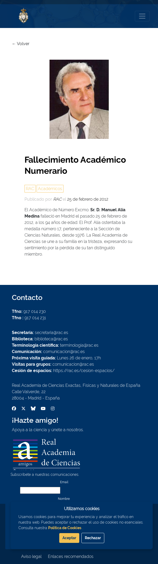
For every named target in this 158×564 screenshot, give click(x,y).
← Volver (20, 43)
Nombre (64, 499)
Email (64, 482)
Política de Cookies (64, 528)
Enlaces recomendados (70, 556)
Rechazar (93, 538)
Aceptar (69, 538)
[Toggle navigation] (142, 16)
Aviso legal (31, 556)
